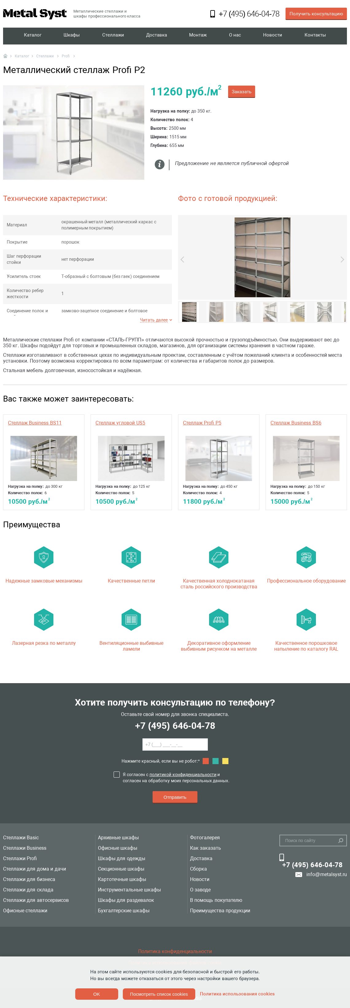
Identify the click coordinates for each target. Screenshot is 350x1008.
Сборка (198, 869)
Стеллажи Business (24, 848)
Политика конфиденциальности (175, 951)
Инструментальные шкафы (129, 890)
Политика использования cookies (237, 994)
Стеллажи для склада (28, 890)
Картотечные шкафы (122, 879)
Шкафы (72, 36)
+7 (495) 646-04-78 (175, 725)
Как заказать (205, 848)
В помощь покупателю (216, 900)
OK (96, 994)
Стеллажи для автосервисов (36, 900)
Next (341, 259)
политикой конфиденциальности (183, 774)
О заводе (200, 890)
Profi (66, 56)
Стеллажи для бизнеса (29, 879)
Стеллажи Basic (21, 838)
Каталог (33, 36)
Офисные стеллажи (25, 911)
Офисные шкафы (117, 848)
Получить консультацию (316, 14)
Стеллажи (113, 36)
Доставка (157, 36)
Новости (272, 36)
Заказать (241, 91)
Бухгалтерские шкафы (124, 911)
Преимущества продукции (220, 911)
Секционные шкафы (121, 869)
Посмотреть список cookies (159, 994)
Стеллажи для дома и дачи (34, 869)
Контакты (315, 36)
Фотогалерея (205, 838)
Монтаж (198, 36)
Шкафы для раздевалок (126, 900)
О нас (235, 36)
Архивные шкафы (118, 838)
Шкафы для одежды (121, 858)
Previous (184, 259)
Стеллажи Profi (20, 858)
